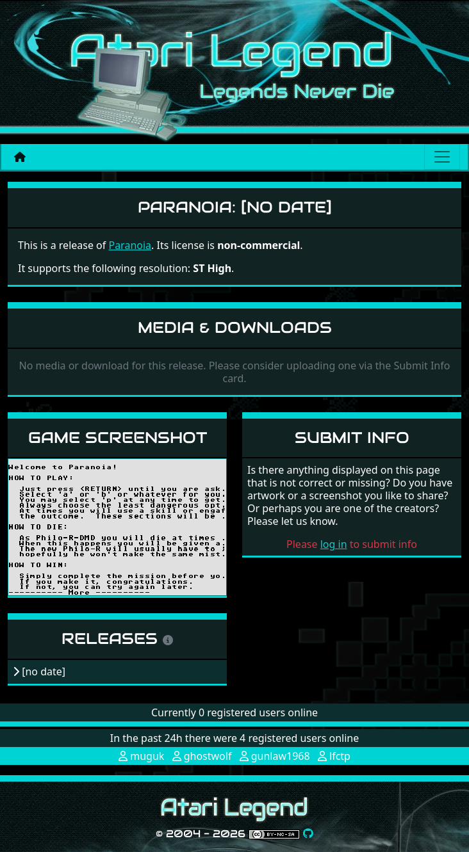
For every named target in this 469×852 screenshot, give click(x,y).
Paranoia (129, 245)
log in (333, 544)
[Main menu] (442, 157)
